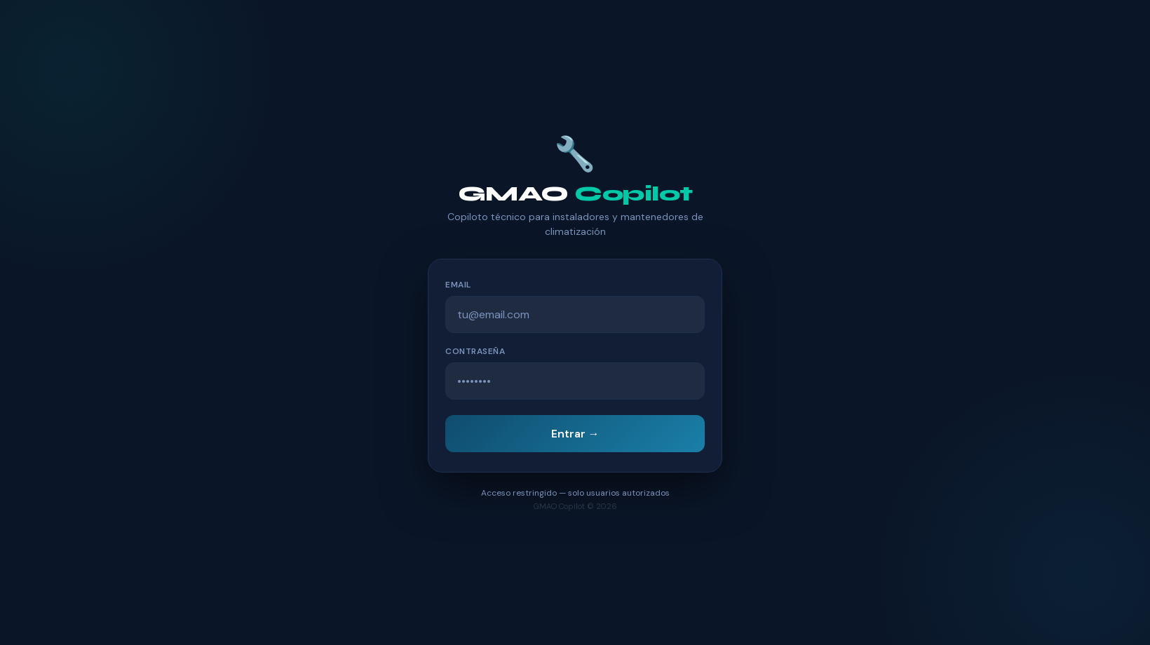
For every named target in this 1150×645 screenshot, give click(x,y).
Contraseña (475, 351)
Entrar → (575, 433)
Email (458, 284)
